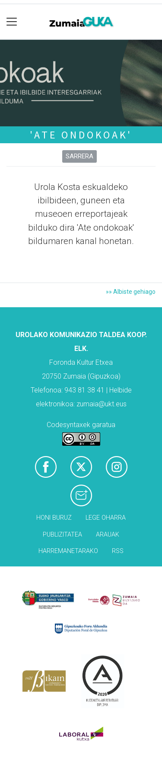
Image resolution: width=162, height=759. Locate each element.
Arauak (107, 534)
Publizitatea (62, 534)
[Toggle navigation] (12, 21)
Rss (118, 551)
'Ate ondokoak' (81, 135)
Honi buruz (54, 517)
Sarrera (79, 156)
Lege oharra (106, 517)
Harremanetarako (68, 551)
